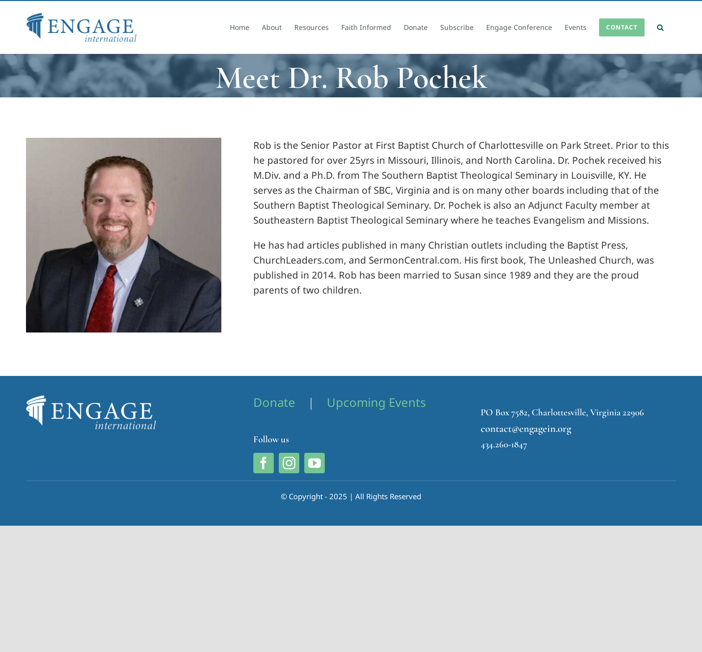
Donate (274, 402)
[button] (660, 27)
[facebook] (263, 463)
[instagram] (289, 463)
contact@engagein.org (526, 428)
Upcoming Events (376, 402)
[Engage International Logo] (91, 399)
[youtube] (314, 463)
